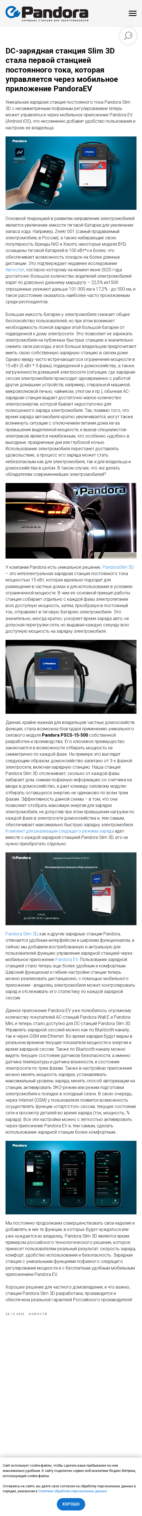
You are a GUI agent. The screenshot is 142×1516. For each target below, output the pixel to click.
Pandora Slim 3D (21, 934)
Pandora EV (66, 959)
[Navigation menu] (132, 13)
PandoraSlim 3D (118, 567)
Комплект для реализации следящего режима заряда (60, 831)
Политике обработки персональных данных (72, 1491)
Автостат (15, 269)
